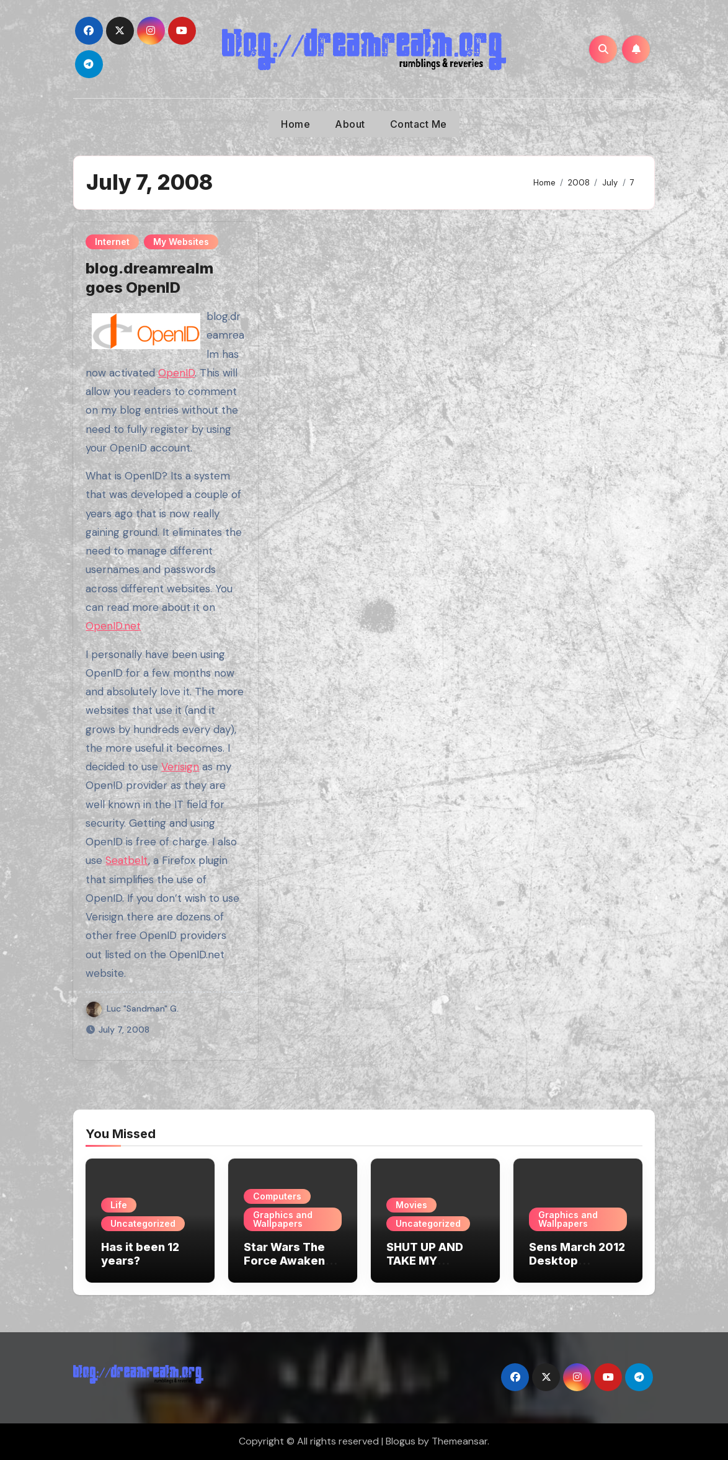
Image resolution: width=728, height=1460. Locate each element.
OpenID (176, 373)
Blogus (400, 1441)
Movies (411, 1205)
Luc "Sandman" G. (132, 1008)
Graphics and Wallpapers (283, 1219)
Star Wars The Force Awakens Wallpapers (288, 1260)
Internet (112, 241)
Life (118, 1205)
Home (295, 124)
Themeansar (459, 1441)
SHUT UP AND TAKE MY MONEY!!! (424, 1260)
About (350, 124)
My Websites (181, 241)
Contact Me (418, 124)
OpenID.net (113, 626)
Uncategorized (142, 1223)
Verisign (180, 766)
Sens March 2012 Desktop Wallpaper (577, 1260)
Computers (277, 1196)
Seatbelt (126, 860)
